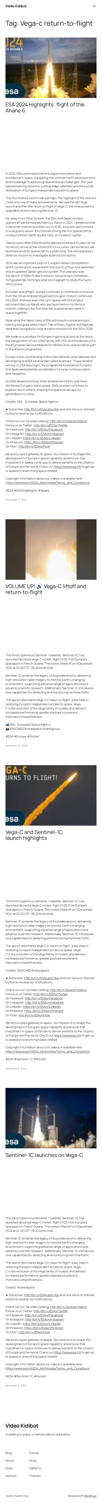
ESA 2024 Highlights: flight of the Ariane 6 (44, 107)
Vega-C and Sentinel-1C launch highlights (34, 835)
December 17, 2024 (16, 499)
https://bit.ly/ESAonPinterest (43, 442)
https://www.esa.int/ (67, 466)
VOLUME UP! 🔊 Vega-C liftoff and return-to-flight (45, 589)
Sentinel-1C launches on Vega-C (44, 1155)
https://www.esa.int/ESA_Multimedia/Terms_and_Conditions (47, 482)
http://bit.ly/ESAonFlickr (34, 446)
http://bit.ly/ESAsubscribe (41, 409)
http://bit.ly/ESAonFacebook (44, 429)
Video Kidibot (16, 6)
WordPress (90, 1496)
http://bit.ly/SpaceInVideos (68, 421)
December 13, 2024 (16, 745)
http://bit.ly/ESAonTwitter (51, 425)
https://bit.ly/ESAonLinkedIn (42, 438)
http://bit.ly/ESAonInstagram (44, 434)
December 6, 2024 (16, 1385)
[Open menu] (94, 6)
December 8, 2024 (15, 1068)
